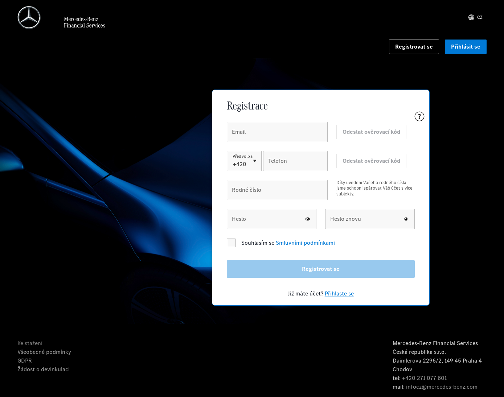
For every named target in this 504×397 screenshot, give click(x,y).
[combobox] (233, 164)
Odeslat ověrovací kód (371, 132)
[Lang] (475, 17)
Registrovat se (414, 46)
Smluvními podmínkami (305, 243)
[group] (277, 194)
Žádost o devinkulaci (43, 369)
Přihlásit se (465, 46)
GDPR (24, 360)
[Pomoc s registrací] (419, 116)
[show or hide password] (307, 219)
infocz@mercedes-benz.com (442, 386)
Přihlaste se (339, 293)
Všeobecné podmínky (44, 352)
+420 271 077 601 (424, 378)
